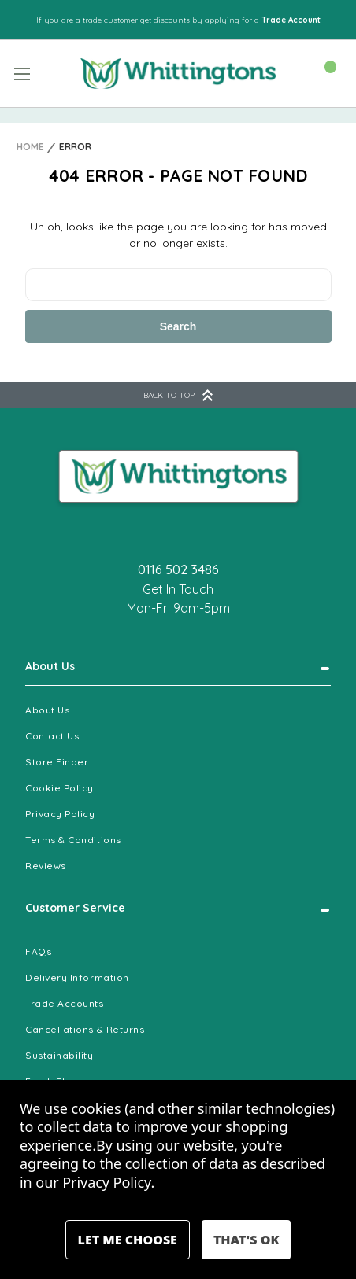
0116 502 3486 (178, 569)
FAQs (38, 951)
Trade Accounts (64, 1003)
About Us (50, 666)
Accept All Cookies (246, 1239)
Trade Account (291, 20)
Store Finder (56, 762)
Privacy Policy (60, 814)
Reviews (45, 866)
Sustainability (59, 1055)
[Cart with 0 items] (322, 72)
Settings (127, 1239)
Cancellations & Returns (84, 1029)
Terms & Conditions (73, 840)
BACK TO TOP (178, 395)
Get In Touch (178, 589)
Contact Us (52, 736)
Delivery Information (77, 977)
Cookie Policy (59, 788)
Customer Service (75, 908)
